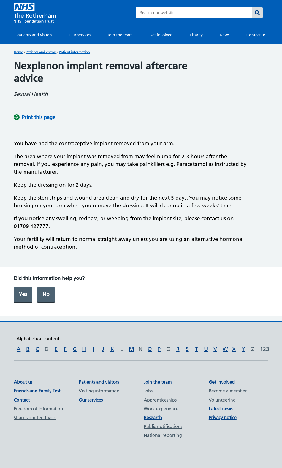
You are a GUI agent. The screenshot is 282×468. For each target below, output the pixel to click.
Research (153, 417)
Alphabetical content (38, 338)
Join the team (120, 35)
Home (18, 52)
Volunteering (222, 400)
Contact (22, 400)
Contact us (255, 35)
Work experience (161, 408)
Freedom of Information (38, 408)
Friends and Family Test (37, 391)
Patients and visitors (34, 35)
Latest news (220, 408)
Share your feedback (35, 417)
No (46, 294)
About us (23, 382)
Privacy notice (223, 417)
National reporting (163, 435)
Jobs (148, 391)
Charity (196, 35)
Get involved (161, 35)
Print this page (38, 117)
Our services (80, 35)
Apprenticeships (160, 400)
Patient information (74, 52)
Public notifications (163, 426)
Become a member (228, 391)
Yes (23, 294)
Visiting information (99, 391)
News (224, 35)
